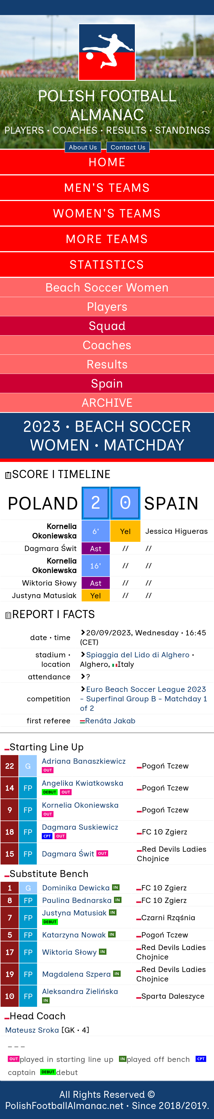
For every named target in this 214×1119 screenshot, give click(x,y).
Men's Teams (107, 187)
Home (107, 162)
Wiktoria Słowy (69, 952)
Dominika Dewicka (76, 887)
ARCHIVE (107, 402)
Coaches (107, 345)
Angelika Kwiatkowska (82, 783)
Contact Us (128, 147)
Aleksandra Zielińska (80, 991)
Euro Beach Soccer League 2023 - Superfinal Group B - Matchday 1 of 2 (143, 698)
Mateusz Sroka (32, 1030)
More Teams (107, 239)
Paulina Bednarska (77, 900)
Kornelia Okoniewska (80, 805)
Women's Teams (107, 213)
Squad (107, 326)
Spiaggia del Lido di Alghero (137, 654)
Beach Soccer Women (107, 287)
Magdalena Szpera (76, 974)
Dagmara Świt (68, 853)
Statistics (107, 264)
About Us (83, 147)
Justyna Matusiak (74, 912)
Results (107, 364)
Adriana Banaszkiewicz (84, 761)
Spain (107, 383)
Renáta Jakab (110, 720)
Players (107, 306)
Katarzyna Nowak (74, 934)
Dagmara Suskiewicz (80, 827)
